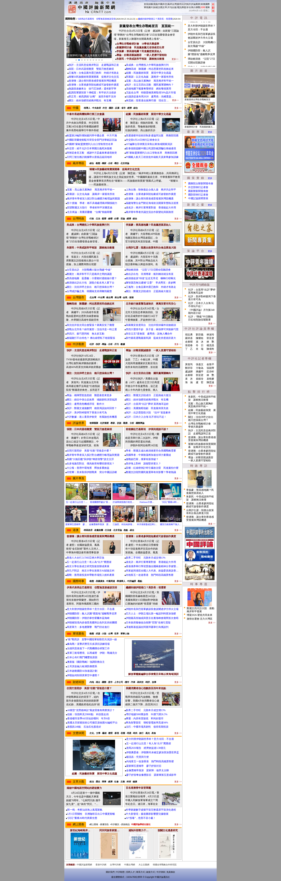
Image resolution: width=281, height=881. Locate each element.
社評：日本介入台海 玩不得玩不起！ (146, 417)
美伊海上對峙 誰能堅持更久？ (143, 463)
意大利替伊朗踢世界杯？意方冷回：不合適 (91, 609)
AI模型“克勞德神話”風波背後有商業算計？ (91, 710)
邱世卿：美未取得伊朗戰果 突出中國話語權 (92, 472)
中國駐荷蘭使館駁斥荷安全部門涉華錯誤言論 (92, 140)
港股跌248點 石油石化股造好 (84, 726)
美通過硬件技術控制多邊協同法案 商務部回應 (152, 135)
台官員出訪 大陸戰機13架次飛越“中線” (89, 269)
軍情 (146, 7)
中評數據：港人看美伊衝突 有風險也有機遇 (92, 417)
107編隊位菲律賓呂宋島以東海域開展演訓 (149, 144)
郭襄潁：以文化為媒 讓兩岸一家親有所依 (150, 76)
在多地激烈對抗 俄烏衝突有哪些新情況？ (90, 463)
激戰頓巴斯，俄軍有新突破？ (142, 459)
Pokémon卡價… (147, 502)
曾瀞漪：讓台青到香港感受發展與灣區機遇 (92, 80)
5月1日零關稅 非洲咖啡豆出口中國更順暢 (91, 814)
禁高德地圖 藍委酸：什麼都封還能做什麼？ (92, 278)
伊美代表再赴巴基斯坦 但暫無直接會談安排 (99, 19)
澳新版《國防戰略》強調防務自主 (86, 662)
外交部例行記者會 (198, 187)
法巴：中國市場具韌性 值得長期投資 (147, 726)
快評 (188, 4)
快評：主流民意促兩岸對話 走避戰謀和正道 (94, 65)
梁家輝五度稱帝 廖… (76, 524)
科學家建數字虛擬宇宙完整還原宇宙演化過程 (151, 809)
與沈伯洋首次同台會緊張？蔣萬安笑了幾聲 (90, 325)
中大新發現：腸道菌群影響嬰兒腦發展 (147, 814)
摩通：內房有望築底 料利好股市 (144, 718)
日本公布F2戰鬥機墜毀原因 (82, 657)
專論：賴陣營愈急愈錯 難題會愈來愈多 (89, 395)
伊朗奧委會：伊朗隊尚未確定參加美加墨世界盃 (152, 752)
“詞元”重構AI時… (170, 502)
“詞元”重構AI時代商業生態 (82, 818)
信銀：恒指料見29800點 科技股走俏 (88, 714)
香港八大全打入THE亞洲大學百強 (85, 557)
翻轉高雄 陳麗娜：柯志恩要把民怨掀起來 (150, 69)
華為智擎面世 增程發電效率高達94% (147, 722)
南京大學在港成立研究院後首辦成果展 (88, 566)
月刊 (170, 7)
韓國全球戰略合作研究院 (165, 864)
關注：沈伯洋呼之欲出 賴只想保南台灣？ (90, 287)
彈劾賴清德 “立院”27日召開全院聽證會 (148, 269)
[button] (76, 60)
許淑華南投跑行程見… (123, 502)
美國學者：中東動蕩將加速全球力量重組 (148, 455)
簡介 (193, 7)
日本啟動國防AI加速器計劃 (82, 671)
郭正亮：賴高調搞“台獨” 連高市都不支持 (92, 96)
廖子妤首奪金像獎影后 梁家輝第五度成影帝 (151, 775)
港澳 (203, 4)
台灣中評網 (115, 864)
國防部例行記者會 (198, 194)
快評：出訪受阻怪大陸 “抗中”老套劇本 (148, 412)
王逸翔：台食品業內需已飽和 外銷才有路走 (94, 73)
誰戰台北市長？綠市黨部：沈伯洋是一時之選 (92, 329)
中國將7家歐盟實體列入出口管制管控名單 (90, 144)
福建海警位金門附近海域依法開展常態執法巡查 (152, 203)
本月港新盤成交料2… (147, 524)
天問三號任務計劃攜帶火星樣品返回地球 (89, 157)
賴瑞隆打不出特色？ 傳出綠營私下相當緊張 (91, 338)
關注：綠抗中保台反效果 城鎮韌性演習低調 (92, 399)
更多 (210, 132)
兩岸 (170, 4)
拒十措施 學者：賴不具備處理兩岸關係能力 (92, 203)
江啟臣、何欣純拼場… (123, 524)
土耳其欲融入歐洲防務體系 (82, 666)
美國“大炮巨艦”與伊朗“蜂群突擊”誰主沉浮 (90, 459)
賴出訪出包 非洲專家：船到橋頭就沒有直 (149, 274)
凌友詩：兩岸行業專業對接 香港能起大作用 (151, 207)
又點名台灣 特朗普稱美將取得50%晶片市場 (151, 92)
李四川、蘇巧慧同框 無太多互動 (85, 333)
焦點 (155, 4)
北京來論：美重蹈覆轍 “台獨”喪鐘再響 (89, 212)
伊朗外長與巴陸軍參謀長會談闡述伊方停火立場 (152, 609)
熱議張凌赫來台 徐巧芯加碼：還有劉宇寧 (92, 88)
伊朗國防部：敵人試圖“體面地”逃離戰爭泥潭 (92, 613)
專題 (184, 7)
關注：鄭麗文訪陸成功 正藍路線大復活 (148, 291)
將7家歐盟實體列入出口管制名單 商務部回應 (151, 152)
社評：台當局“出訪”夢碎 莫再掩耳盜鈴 (147, 404)
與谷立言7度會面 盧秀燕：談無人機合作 (149, 333)
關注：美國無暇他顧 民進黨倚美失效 (147, 408)
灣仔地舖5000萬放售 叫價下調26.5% (146, 714)
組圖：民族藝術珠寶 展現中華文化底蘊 (148, 73)
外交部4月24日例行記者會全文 (143, 140)
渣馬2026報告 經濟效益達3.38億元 (146, 748)
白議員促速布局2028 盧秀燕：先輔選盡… (150, 96)
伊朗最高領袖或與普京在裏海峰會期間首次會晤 (152, 618)
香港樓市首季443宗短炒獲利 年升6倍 (88, 718)
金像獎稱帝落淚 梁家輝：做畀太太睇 (147, 770)
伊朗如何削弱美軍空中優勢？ (83, 675)
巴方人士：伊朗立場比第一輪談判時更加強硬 (151, 613)
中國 (160, 4)
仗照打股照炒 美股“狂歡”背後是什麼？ (89, 450)
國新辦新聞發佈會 (198, 191)
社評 (184, 4)
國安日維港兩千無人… (171, 524)
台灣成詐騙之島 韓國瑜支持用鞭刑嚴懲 (89, 291)
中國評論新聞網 (84, 864)
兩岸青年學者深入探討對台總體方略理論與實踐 (93, 198)
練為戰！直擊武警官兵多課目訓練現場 (88, 644)
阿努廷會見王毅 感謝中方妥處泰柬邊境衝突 (92, 152)
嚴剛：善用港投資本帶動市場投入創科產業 (90, 575)
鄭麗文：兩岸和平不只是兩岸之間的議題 (89, 274)
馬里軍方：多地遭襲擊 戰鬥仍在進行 (88, 627)
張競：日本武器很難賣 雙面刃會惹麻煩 (91, 69)
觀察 (198, 4)
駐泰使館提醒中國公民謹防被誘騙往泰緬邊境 (151, 148)
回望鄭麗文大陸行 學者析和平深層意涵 (89, 207)
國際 (207, 4)
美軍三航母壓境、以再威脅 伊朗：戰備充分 (92, 653)
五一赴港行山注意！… (76, 502)
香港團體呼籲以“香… (100, 502)
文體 (160, 7)
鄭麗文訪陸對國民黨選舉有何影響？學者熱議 (151, 472)
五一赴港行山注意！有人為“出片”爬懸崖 (89, 562)
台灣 (174, 4)
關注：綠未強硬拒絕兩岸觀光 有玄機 (90, 100)
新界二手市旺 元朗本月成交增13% (146, 557)
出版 (174, 7)
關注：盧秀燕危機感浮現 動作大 (85, 404)
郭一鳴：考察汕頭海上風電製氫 (84, 809)
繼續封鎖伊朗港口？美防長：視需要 (160, 19)
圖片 (151, 7)
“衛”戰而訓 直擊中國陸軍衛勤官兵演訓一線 (92, 639)
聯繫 (198, 7)
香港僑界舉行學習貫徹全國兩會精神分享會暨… (152, 566)
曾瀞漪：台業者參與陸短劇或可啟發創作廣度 (94, 84)
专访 (188, 7)
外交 (165, 4)
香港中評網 (101, 864)
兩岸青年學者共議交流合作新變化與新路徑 (149, 212)
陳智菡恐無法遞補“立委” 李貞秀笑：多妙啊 (151, 282)
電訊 (179, 7)
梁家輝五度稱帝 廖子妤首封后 (143, 766)
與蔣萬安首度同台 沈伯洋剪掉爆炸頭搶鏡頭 (151, 325)
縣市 (179, 4)
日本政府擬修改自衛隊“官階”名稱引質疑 (148, 622)
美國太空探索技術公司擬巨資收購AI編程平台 (92, 722)
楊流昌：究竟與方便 (137, 757)
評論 (193, 4)
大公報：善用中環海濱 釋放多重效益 (88, 468)
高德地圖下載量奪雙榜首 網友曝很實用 (150, 88)
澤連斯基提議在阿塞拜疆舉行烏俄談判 (147, 627)
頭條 (151, 4)
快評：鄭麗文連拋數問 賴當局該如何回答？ (92, 408)
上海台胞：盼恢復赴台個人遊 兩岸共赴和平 (151, 189)
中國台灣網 (129, 864)
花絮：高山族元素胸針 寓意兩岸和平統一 (150, 80)
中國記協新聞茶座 (198, 198)
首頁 (146, 4)
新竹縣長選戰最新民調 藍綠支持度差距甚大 (151, 338)
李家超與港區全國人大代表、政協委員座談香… (152, 570)
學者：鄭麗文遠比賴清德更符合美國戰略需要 (151, 450)
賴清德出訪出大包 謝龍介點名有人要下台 (90, 282)
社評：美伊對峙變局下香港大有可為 (87, 412)
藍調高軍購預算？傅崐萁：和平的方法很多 (92, 92)
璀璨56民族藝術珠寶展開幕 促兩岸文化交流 (94, 76)
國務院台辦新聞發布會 (200, 183)
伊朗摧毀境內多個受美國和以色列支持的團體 (92, 622)
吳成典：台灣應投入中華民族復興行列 (147, 65)
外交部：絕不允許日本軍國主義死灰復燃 (89, 148)
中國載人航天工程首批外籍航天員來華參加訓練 (152, 157)
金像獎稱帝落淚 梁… (100, 524)
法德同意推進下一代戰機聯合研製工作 (88, 648)
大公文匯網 (144, 864)
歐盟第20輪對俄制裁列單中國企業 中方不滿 (92, 135)
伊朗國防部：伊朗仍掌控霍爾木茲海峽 (88, 618)
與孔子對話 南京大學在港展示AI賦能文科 (91, 570)
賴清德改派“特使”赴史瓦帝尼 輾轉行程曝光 (151, 278)
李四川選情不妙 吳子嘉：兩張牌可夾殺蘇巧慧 (152, 329)
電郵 (207, 7)
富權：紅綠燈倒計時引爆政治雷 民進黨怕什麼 (152, 468)
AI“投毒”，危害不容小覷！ (141, 818)
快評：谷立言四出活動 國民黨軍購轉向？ (150, 84)
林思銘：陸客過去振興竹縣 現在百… (147, 100)
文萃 (165, 7)
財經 (155, 7)
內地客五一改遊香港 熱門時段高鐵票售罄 (149, 575)
